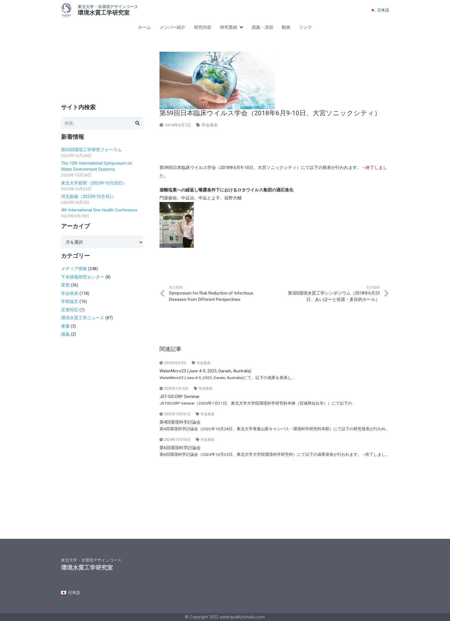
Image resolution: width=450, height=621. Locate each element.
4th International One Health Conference (99, 210)
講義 (65, 334)
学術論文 (69, 301)
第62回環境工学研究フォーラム (91, 149)
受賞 (65, 285)
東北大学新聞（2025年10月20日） (94, 183)
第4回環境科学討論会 (180, 422)
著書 (65, 326)
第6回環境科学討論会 (180, 447)
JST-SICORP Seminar (180, 396)
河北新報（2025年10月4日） (88, 196)
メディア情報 (74, 268)
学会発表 (210, 125)
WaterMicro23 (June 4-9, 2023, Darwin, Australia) (205, 371)
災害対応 (69, 309)
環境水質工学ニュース (82, 317)
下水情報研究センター (82, 277)
